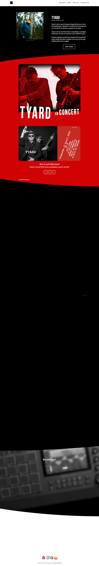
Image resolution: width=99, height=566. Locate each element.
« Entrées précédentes (24, 179)
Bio (69, 3)
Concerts (85, 3)
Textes (76, 3)
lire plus (49, 172)
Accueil (62, 3)
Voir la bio (69, 46)
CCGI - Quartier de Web (56, 563)
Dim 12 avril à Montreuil (49, 164)
